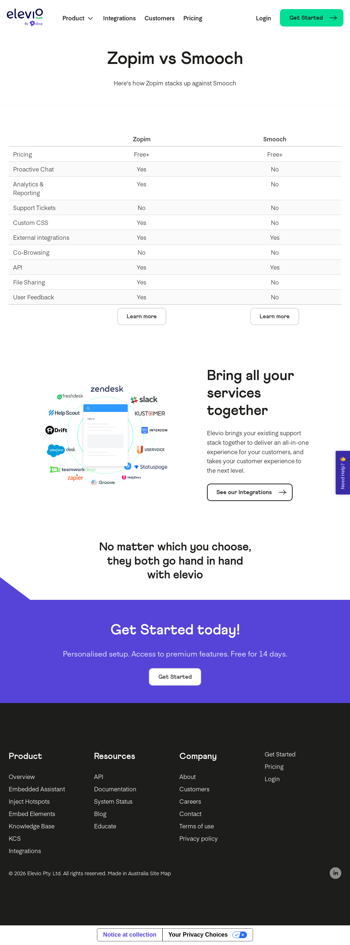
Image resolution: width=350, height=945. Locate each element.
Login (262, 18)
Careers (190, 802)
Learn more (142, 317)
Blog (100, 814)
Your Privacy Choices (198, 935)
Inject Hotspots (29, 802)
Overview (22, 777)
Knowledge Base (31, 827)
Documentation (115, 789)
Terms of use (196, 827)
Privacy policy (198, 839)
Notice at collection (129, 935)
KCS (15, 839)
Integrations (120, 18)
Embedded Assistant (37, 789)
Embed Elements (32, 814)
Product (74, 18)
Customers (160, 18)
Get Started (175, 677)
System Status (113, 802)
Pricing (193, 18)
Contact (190, 814)
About (187, 777)
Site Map (160, 873)
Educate (105, 827)
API (98, 777)
